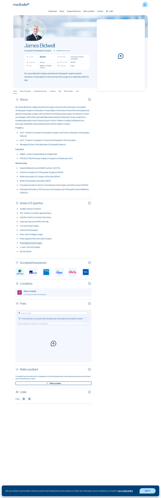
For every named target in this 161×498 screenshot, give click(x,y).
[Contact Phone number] (145, 4)
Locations (52, 91)
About (15, 91)
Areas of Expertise (25, 91)
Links (77, 91)
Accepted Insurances (40, 91)
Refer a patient (88, 11)
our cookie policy (125, 491)
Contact (100, 11)
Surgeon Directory (74, 11)
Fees (59, 91)
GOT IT (147, 491)
